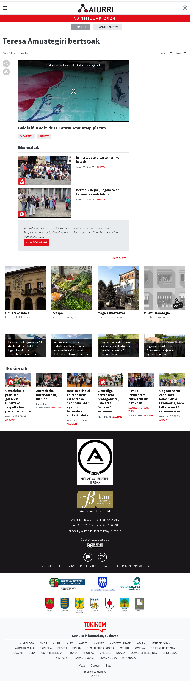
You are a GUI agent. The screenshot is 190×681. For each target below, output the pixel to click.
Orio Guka (170, 653)
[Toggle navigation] (5, 8)
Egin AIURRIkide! (36, 242)
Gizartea (26, 136)
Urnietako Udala (17, 313)
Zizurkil (117, 417)
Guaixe (18, 653)
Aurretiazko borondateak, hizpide (46, 395)
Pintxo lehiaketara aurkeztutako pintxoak (138, 397)
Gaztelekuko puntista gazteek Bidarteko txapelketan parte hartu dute (18, 401)
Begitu (62, 648)
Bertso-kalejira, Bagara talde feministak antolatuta (98, 192)
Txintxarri (61, 658)
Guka (32, 653)
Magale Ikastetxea (112, 313)
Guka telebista (51, 653)
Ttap (108, 665)
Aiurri (57, 643)
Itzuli (178, 53)
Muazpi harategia (157, 313)
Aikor (43, 643)
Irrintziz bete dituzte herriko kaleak (97, 159)
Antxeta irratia (120, 643)
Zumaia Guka (108, 658)
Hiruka (72, 653)
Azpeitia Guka (160, 643)
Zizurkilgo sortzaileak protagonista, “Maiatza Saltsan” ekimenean (108, 401)
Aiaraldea (27, 643)
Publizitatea (88, 566)
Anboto (99, 643)
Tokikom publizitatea (95, 671)
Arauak (107, 566)
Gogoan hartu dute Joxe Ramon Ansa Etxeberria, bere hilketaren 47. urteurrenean (171, 401)
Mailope (105, 653)
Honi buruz (45, 566)
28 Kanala (129, 658)
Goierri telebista (162, 648)
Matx (82, 665)
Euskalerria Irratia (100, 648)
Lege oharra (66, 566)
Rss (149, 566)
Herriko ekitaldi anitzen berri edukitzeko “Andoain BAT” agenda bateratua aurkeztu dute (78, 403)
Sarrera (80, 27)
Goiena (140, 648)
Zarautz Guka (84, 658)
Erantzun (119, 258)
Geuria (125, 648)
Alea (70, 643)
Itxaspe (57, 313)
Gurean (95, 665)
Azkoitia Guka (24, 648)
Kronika (88, 653)
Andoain (10, 420)
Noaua (120, 653)
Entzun (162, 53)
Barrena (46, 648)
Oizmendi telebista (144, 653)
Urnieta (43, 136)
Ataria (141, 643)
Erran (76, 648)
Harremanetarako (129, 566)
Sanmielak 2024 (95, 18)
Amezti (83, 643)
